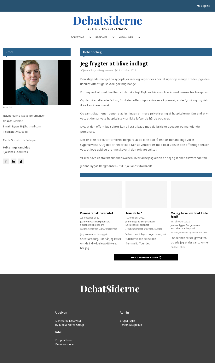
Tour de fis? (133, 213)
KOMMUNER (126, 37)
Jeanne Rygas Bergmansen (98, 70)
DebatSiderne (110, 288)
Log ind (203, 6)
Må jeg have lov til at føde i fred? (190, 215)
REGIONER (101, 37)
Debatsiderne (107, 20)
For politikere (63, 340)
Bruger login (127, 320)
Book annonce (64, 344)
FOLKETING (77, 37)
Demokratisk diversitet (96, 213)
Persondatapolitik (131, 325)
